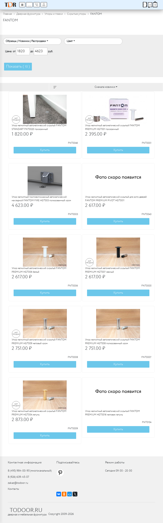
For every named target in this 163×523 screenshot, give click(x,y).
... (29, 4)
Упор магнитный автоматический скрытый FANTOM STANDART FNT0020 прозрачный (39, 127)
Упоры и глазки (53, 14)
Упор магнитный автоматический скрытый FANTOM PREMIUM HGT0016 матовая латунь (112, 413)
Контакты (13, 489)
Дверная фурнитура (28, 14)
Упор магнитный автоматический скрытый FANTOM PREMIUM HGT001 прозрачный (112, 127)
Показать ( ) (18, 66)
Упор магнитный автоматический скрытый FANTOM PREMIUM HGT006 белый (39, 270)
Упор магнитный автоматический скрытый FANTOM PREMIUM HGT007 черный (112, 270)
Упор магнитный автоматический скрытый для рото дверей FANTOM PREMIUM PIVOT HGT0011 (116, 198)
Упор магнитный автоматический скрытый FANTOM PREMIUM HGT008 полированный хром (112, 341)
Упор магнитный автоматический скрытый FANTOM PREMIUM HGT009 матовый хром (39, 341)
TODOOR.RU (26, 510)
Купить (45, 150)
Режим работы (115, 462)
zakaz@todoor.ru (18, 483)
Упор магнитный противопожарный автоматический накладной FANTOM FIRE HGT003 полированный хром (41, 198)
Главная (7, 14)
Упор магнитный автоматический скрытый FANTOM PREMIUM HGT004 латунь (39, 413)
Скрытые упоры (76, 14)
